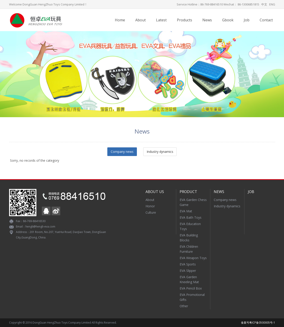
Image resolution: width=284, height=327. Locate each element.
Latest (161, 19)
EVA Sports (188, 264)
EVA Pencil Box (191, 288)
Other (184, 306)
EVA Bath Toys (190, 217)
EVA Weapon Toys (193, 258)
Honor (150, 206)
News (207, 19)
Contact (266, 19)
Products (184, 19)
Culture (151, 212)
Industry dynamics (160, 151)
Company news (122, 151)
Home (120, 19)
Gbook (228, 19)
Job (246, 19)
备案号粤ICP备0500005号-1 (258, 323)
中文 (264, 4)
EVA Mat (186, 211)
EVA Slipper (188, 270)
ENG (272, 4)
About (140, 19)
